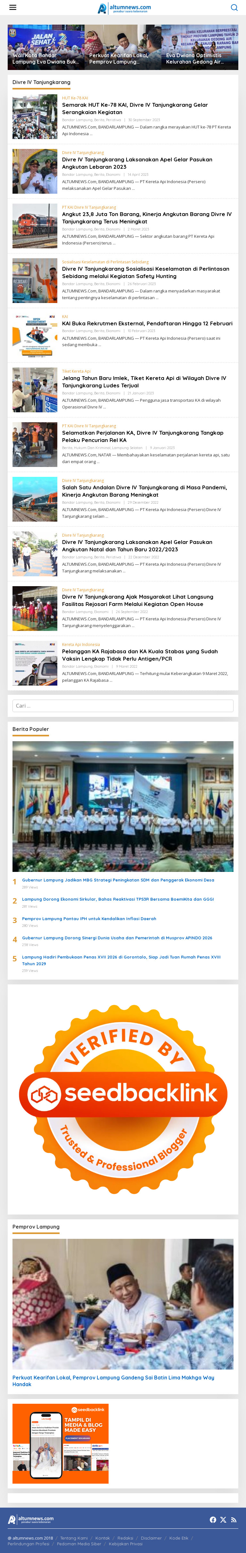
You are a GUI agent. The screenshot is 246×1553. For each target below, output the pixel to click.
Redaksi (125, 1538)
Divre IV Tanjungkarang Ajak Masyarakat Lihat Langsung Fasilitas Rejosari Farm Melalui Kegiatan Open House (141, 600)
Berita (99, 120)
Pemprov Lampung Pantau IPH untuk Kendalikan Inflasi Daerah (89, 918)
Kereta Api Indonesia (81, 644)
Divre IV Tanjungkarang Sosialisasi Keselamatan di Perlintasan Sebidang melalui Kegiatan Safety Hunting (137, 272)
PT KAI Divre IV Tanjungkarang (89, 207)
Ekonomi (113, 174)
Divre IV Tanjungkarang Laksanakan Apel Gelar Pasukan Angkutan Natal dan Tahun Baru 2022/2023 (140, 545)
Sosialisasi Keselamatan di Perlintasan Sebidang (105, 262)
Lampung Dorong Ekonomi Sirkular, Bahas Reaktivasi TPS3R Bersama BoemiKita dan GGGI (118, 899)
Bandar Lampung (77, 120)
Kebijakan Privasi (126, 1543)
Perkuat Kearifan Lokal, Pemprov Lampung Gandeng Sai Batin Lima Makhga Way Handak (119, 59)
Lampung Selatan (127, 448)
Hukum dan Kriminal (92, 448)
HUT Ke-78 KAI (75, 98)
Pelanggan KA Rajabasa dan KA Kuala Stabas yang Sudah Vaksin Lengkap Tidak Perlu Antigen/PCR (142, 655)
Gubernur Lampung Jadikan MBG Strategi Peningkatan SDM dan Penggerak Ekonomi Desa (118, 879)
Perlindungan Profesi (28, 1543)
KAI (65, 316)
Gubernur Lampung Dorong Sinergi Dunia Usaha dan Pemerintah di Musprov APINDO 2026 (117, 937)
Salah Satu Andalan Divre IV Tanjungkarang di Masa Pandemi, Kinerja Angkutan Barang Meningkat (147, 491)
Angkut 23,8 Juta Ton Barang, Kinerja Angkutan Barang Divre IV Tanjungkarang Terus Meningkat (147, 217)
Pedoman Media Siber (79, 1543)
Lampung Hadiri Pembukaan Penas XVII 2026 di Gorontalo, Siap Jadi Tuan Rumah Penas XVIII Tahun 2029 (121, 960)
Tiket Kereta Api (76, 371)
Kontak (102, 1538)
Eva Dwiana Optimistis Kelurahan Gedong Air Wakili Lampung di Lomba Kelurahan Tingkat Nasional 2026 (198, 59)
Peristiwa (113, 120)
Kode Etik (178, 1538)
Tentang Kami (74, 1538)
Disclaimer (151, 1538)
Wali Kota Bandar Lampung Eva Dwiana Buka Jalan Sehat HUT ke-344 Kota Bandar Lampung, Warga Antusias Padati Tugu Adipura (45, 59)
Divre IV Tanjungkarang (83, 152)
